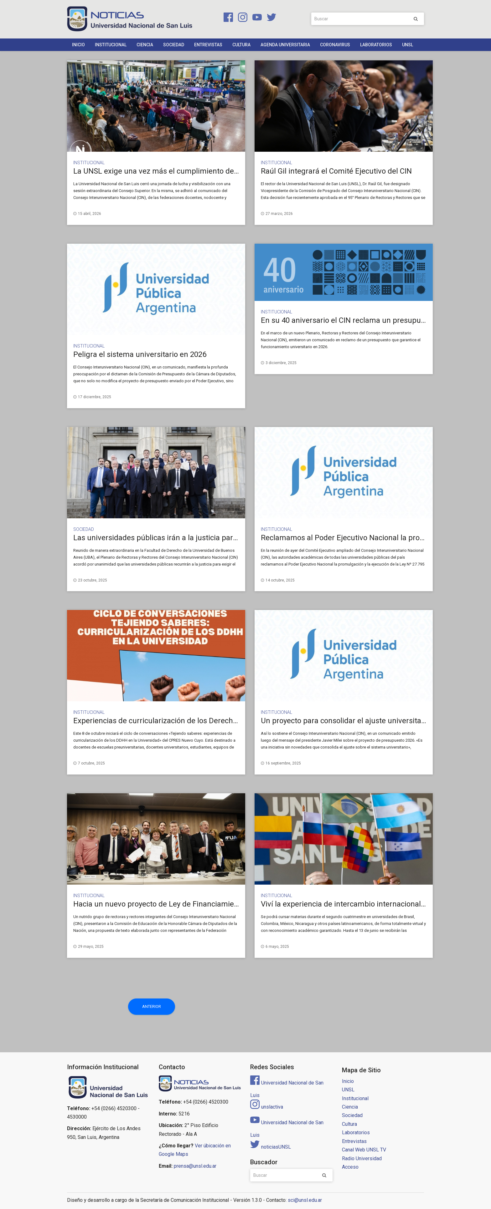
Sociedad (173, 44)
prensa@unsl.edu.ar (195, 1166)
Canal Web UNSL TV (364, 1150)
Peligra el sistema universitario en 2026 (139, 354)
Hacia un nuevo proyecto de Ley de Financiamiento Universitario (181, 904)
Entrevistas (208, 44)
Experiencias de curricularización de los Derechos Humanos (174, 720)
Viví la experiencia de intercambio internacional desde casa (361, 904)
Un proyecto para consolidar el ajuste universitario (345, 720)
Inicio (78, 44)
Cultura (241, 44)
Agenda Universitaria (285, 44)
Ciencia (145, 44)
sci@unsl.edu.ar (305, 1200)
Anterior (151, 1006)
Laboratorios (376, 44)
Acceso (350, 1167)
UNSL (407, 44)
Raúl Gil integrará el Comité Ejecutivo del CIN (336, 171)
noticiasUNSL (270, 1147)
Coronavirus (335, 44)
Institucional (111, 44)
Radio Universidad (362, 1158)
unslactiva (266, 1107)
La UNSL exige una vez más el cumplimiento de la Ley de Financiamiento (196, 171)
